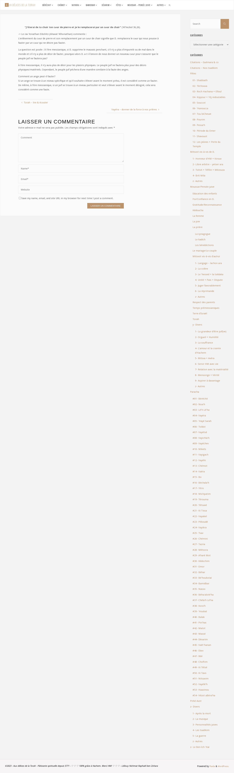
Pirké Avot (196, 700)
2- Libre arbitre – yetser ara (208, 164)
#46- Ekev (198, 650)
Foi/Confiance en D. (203, 199)
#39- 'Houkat (200, 611)
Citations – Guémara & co (204, 62)
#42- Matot (199, 628)
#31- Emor (198, 566)
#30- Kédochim (201, 561)
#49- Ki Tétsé (200, 667)
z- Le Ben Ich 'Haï (199, 747)
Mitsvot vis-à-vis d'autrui (206, 256)
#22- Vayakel (200, 516)
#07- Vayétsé (200, 432)
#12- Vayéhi (199, 460)
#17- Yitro (198, 488)
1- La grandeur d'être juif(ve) (210, 331)
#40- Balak (199, 617)
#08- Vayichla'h (201, 437)
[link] (169, 5)
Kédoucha (198, 210)
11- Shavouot (200, 136)
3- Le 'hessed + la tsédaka (209, 274)
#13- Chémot (200, 465)
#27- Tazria (199, 544)
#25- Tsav (198, 533)
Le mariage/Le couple (205, 250)
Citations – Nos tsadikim (204, 68)
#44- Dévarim (200, 639)
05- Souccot (199, 102)
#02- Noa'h (199, 404)
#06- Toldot (199, 426)
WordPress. (223, 766)
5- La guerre (199, 735)
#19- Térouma (200, 499)
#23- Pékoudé (200, 521)
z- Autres (197, 181)
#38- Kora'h (199, 605)
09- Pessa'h (199, 125)
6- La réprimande (204, 291)
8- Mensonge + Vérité (207, 375)
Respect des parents (204, 302)
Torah (196, 319)
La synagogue (202, 234)
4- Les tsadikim (201, 730)
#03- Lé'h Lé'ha (201, 409)
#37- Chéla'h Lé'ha (203, 600)
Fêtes (193, 73)
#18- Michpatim (202, 493)
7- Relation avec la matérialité (211, 369)
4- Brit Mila (199, 175)
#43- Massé (199, 633)
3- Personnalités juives (205, 724)
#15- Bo (197, 477)
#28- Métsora (200, 549)
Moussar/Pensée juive (202, 186)
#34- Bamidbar (201, 583)
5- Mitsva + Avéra (204, 358)
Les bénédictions (204, 245)
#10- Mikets (199, 449)
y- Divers (197, 324)
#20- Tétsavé (200, 505)
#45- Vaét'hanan (202, 645)
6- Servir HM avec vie (206, 363)
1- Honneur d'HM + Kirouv (207, 158)
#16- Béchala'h (201, 482)
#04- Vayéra (199, 415)
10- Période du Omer (204, 130)
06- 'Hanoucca (200, 108)
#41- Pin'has (199, 622)
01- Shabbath (200, 80)
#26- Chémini (200, 538)
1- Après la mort (202, 713)
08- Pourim (199, 119)
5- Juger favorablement (208, 285)
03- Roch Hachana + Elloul (207, 91)
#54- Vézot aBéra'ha (204, 695)
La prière (197, 227)
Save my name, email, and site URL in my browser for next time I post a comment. (66, 198)
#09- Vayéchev (201, 443)
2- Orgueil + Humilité (206, 337)
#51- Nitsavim (200, 678)
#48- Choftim (200, 661)
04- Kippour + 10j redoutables (209, 97)
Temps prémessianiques (206, 308)
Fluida (211, 766)
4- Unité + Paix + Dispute (209, 279)
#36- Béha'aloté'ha (203, 594)
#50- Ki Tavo (199, 673)
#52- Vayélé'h (200, 684)
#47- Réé (197, 656)
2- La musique (200, 719)
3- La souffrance (204, 342)
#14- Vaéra (199, 471)
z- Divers (195, 706)
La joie (196, 221)
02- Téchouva (200, 86)
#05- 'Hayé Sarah (202, 421)
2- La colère (201, 268)
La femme (198, 216)
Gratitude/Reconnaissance (207, 204)
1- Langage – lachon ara (208, 263)
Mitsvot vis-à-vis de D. (202, 151)
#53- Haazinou (201, 689)
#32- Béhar (199, 572)
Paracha (194, 391)
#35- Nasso (199, 589)
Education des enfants (205, 193)
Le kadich (200, 239)
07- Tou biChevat (202, 113)
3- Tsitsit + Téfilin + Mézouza (209, 169)
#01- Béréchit (200, 398)
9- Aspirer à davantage (207, 380)
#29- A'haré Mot (202, 555)
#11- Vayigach (200, 454)
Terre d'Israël (200, 313)
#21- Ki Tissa (200, 510)
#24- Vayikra (200, 527)
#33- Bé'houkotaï (202, 577)
